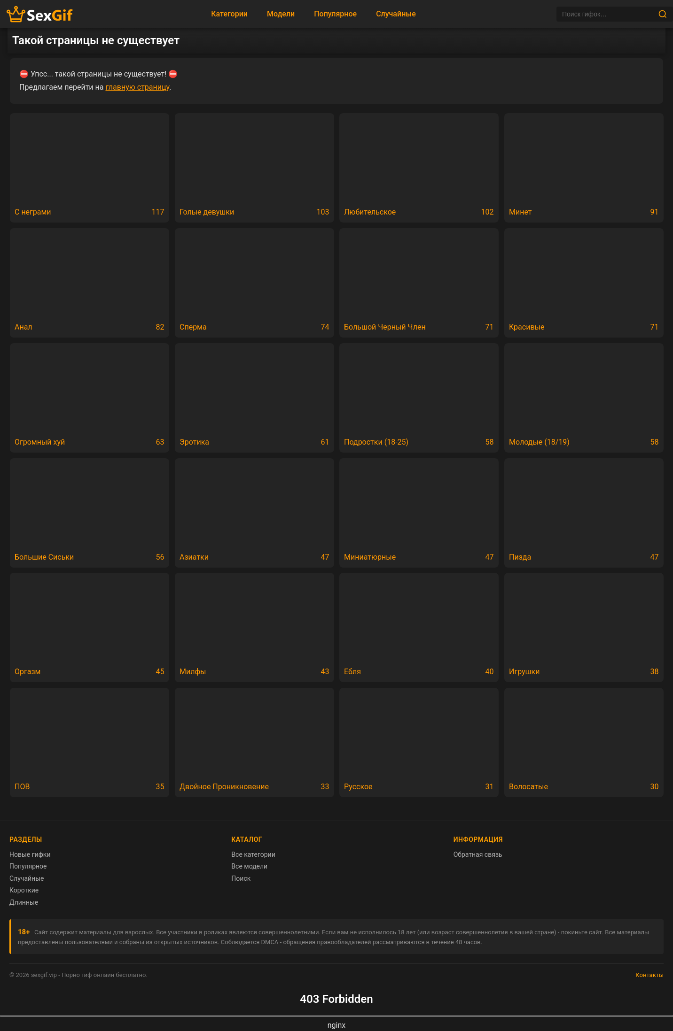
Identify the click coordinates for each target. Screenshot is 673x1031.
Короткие (24, 890)
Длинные (23, 902)
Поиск (240, 878)
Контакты (649, 974)
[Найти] (662, 14)
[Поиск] (607, 14)
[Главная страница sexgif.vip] (40, 14)
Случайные (396, 13)
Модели (281, 13)
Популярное (335, 13)
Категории (229, 13)
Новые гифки (30, 854)
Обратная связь (478, 854)
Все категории (253, 854)
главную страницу (137, 87)
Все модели (249, 866)
